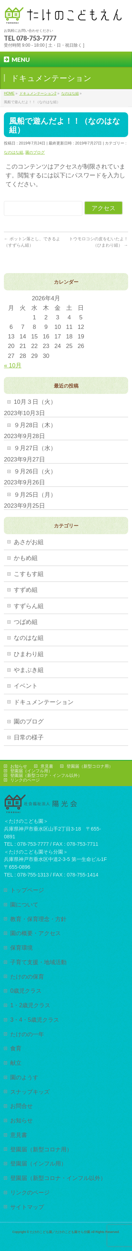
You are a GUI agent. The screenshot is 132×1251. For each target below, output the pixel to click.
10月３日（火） (35, 402)
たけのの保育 (27, 976)
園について (24, 904)
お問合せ (21, 1106)
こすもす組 (29, 574)
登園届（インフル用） (31, 770)
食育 (15, 1048)
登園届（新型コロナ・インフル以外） (46, 775)
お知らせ (18, 766)
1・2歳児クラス (30, 1005)
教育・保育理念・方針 (38, 919)
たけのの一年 (27, 1034)
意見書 (46, 766)
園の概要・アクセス (35, 933)
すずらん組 (29, 606)
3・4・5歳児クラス (34, 1019)
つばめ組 (26, 622)
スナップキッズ (30, 1091)
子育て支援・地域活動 (38, 962)
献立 (15, 1063)
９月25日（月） (35, 494)
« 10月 (12, 365)
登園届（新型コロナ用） (90, 766)
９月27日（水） (35, 448)
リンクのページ (25, 780)
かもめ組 (26, 558)
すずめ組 (26, 589)
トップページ (27, 890)
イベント (26, 686)
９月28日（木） (35, 425)
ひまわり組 (29, 654)
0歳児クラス (26, 990)
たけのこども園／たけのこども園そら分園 (60, 1232)
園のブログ (35, 152)
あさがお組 (29, 542)
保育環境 (21, 947)
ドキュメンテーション (44, 702)
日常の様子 (29, 737)
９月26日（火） (35, 471)
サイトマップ (27, 1207)
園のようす (24, 1077)
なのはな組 (13, 152)
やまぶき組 (29, 670)
